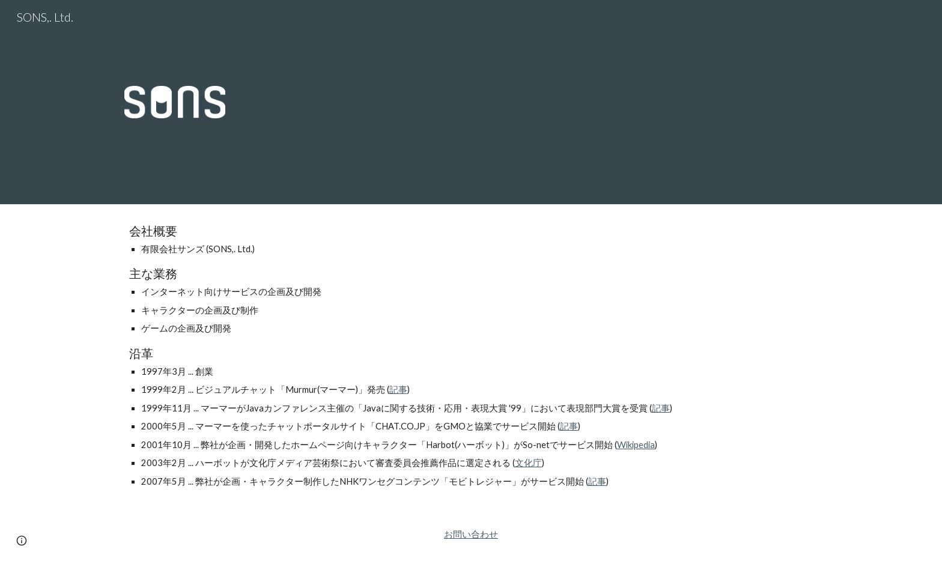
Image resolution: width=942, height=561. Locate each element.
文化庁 (528, 463)
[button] (21, 540)
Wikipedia (636, 445)
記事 (398, 389)
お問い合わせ (471, 534)
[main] (471, 356)
